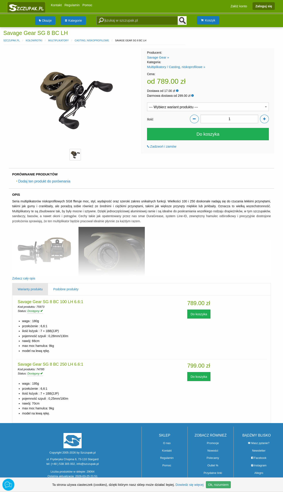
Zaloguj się (263, 6)
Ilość (150, 119)
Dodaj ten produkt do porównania (43, 181)
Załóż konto (239, 6)
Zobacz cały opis (23, 278)
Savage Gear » (158, 57)
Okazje (45, 20)
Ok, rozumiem (218, 484)
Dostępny (35, 311)
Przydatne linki (213, 473)
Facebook (258, 458)
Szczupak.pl (11, 40)
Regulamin (72, 5)
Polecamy (213, 458)
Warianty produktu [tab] (30, 289)
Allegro (258, 473)
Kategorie (73, 20)
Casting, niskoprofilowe (92, 40)
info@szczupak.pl (87, 463)
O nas (166, 443)
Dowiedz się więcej (190, 484)
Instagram (258, 465)
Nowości (212, 450)
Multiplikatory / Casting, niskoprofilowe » (176, 67)
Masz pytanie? (258, 443)
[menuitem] (45, 20)
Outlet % (212, 465)
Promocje (213, 443)
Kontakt (56, 5)
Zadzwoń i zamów (161, 146)
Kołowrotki (34, 40)
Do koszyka (208, 134)
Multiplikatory (58, 40)
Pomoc (87, 5)
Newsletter (258, 450)
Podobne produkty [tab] (65, 289)
